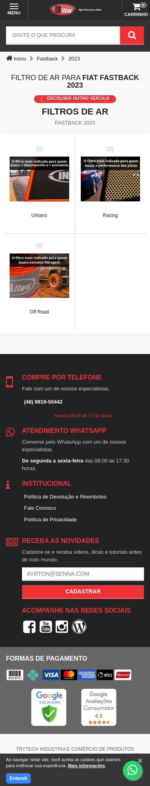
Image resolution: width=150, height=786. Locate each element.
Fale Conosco (40, 508)
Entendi (18, 778)
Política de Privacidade (50, 520)
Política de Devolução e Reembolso (65, 497)
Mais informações (86, 765)
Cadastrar (83, 591)
